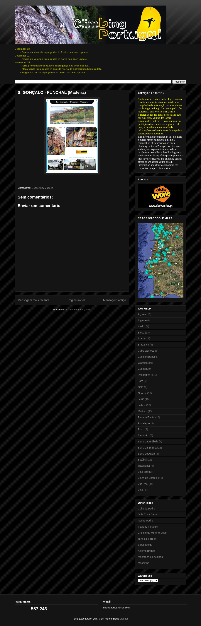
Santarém (143, 435)
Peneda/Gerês (146, 417)
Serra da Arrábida (148, 441)
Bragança (143, 344)
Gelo (140, 387)
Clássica (143, 362)
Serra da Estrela (147, 447)
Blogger (124, 618)
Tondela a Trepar (147, 538)
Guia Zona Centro (148, 514)
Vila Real (143, 484)
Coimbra (143, 368)
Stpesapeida (145, 544)
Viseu (141, 489)
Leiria (141, 399)
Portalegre (144, 423)
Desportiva (37, 188)
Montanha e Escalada (150, 556)
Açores (142, 314)
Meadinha (143, 563)
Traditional (144, 465)
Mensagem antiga (114, 300)
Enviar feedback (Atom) (78, 309)
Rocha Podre (145, 520)
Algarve (142, 320)
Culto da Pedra (146, 508)
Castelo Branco (147, 356)
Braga (141, 338)
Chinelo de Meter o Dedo (152, 532)
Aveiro (141, 326)
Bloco (141, 332)
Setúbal (142, 459)
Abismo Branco (147, 550)
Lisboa (142, 405)
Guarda (142, 393)
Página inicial (76, 300)
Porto (141, 429)
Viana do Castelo (148, 477)
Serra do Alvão (146, 453)
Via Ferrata (144, 471)
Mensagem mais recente (33, 300)
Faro (140, 380)
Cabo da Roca (146, 350)
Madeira (49, 188)
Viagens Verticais (148, 526)
